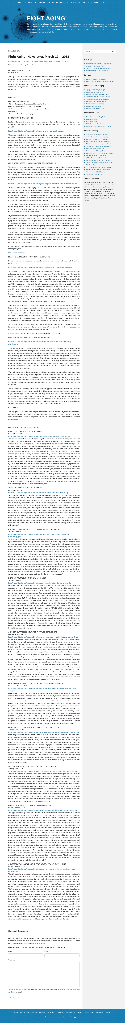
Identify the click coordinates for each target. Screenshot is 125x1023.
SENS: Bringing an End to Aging (96, 158)
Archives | (80, 1012)
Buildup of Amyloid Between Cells (97, 94)
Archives (78, 3)
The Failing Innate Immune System (97, 99)
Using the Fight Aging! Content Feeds (98, 126)
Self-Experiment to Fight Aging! (96, 155)
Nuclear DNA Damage (93, 106)
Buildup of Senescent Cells (95, 108)
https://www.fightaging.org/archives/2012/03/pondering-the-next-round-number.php (36, 131)
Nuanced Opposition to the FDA (96, 148)
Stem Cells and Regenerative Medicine (99, 160)
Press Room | (90, 1012)
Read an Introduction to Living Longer (98, 63)
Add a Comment (32, 65)
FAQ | (22, 1012)
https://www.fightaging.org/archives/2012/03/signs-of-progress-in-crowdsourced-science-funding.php (43, 184)
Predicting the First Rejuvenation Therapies (100, 153)
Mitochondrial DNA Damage (95, 104)
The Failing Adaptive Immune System (98, 97)
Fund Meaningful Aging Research (97, 70)
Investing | (52, 1012)
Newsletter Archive (92, 119)
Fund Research (32, 3)
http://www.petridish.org (16, 253)
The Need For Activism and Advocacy (98, 146)
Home (19, 3)
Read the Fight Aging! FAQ (95, 66)
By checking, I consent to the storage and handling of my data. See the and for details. (44, 991)
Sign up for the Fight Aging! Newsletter (98, 68)
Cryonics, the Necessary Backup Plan (98, 139)
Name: (10, 951)
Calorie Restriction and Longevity (97, 137)
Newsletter (69, 3)
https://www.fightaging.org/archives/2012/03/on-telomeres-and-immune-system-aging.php (39, 436)
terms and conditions (59, 1017)
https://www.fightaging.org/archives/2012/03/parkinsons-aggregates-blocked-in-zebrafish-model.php (42, 810)
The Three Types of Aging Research (98, 165)
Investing (51, 3)
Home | (16, 1012)
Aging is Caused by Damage (95, 90)
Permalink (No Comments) (43, 61)
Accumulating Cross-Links (94, 92)
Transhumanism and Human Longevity (98, 167)
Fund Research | (32, 1012)
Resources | (100, 1012)
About (105, 3)
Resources (98, 3)
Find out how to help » (46, 32)
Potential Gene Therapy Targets (96, 151)
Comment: (12, 960)
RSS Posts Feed (91, 121)
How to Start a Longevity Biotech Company (100, 81)
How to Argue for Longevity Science (98, 141)
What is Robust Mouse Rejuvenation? (98, 169)
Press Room (87, 3)
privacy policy (64, 989)
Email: (46, 951)
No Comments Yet (16, 65)
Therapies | (61, 1012)
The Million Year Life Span (94, 174)
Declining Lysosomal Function (96, 101)
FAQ (24, 3)
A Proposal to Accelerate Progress (97, 134)
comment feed (27, 947)
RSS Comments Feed (93, 124)
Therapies (59, 3)
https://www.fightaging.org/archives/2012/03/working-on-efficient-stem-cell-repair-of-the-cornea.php (42, 771)
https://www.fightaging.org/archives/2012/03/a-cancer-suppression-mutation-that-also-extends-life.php (43, 637)
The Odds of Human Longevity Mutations (99, 144)
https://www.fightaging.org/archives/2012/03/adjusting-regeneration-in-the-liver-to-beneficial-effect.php (43, 732)
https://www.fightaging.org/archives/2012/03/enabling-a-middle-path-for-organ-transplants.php (40, 267)
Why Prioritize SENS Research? (96, 172)
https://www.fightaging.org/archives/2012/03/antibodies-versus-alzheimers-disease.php (38, 493)
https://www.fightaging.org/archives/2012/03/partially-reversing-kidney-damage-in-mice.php (39, 583)
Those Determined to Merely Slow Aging (99, 162)
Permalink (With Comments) (20, 61)
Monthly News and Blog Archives (97, 117)
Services (42, 3)
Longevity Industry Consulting (96, 79)
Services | (43, 1012)
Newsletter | (71, 1012)
